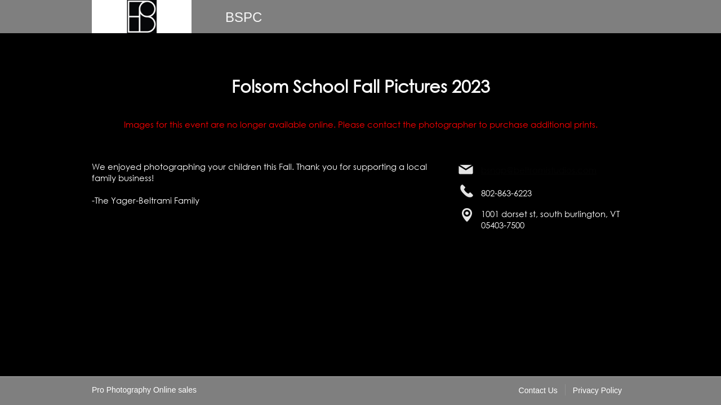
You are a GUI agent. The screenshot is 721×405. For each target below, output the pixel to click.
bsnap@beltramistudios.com (539, 170)
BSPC (243, 17)
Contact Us (538, 390)
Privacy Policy (597, 390)
